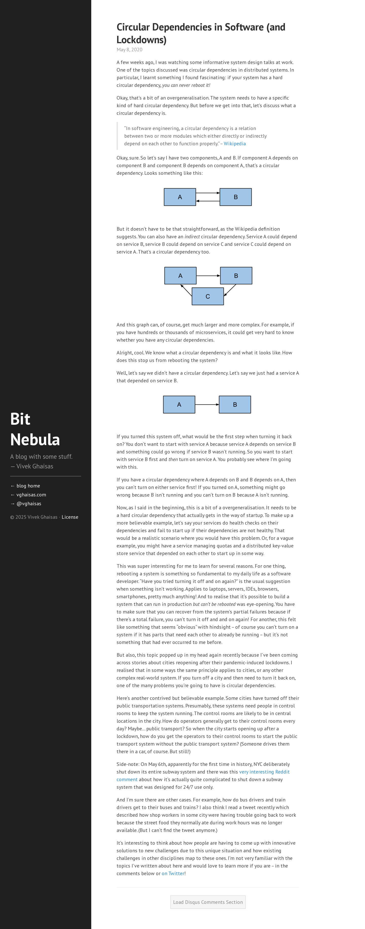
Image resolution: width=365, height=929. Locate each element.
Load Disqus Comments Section (208, 902)
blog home (25, 485)
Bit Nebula (35, 429)
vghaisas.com (28, 494)
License (70, 517)
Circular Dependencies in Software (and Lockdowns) (201, 33)
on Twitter (173, 873)
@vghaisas (25, 503)
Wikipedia (235, 143)
